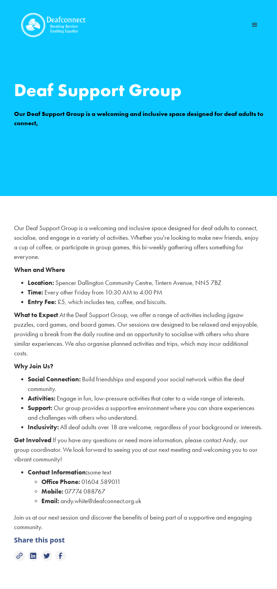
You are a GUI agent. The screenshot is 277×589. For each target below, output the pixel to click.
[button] (255, 25)
